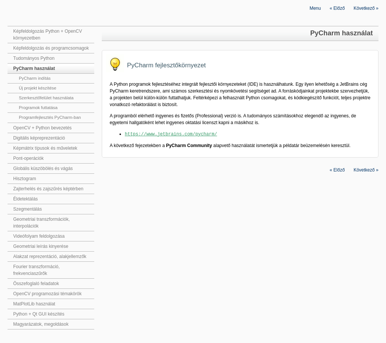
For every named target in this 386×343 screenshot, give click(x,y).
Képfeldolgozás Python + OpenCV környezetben (47, 35)
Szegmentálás (27, 209)
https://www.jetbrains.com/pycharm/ (171, 134)
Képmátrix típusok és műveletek (45, 148)
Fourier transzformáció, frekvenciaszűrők (36, 270)
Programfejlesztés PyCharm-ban (50, 117)
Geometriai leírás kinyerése (40, 246)
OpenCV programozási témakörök (47, 293)
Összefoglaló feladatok (36, 283)
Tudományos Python (34, 58)
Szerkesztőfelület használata (46, 98)
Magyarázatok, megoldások (41, 324)
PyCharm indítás (35, 78)
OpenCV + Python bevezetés (42, 128)
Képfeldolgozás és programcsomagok (51, 48)
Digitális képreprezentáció (39, 138)
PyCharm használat (34, 68)
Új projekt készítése (37, 88)
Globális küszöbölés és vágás (43, 168)
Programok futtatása (38, 107)
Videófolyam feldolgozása (39, 236)
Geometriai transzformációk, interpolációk (41, 223)
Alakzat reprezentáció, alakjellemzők (49, 256)
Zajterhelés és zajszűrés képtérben (48, 188)
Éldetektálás (25, 199)
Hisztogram (24, 178)
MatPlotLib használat (34, 304)
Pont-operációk (28, 158)
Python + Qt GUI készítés (38, 314)
